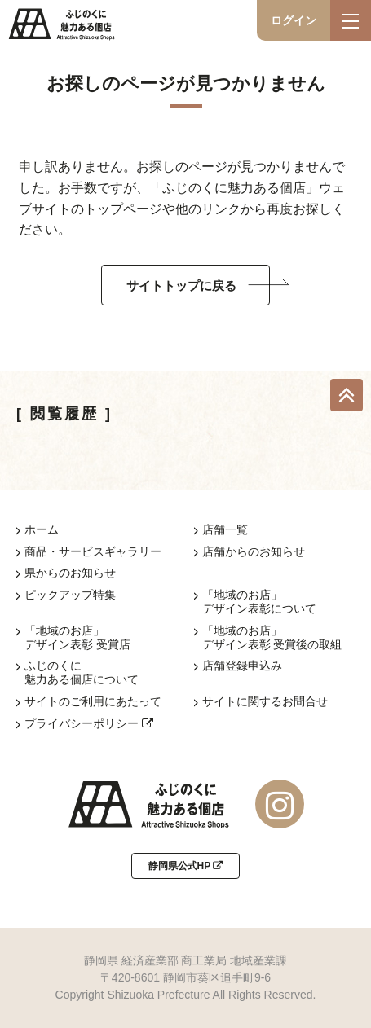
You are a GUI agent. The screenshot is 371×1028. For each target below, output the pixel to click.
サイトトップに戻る (181, 285)
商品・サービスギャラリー (92, 551)
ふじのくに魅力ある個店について (81, 672)
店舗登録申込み (242, 665)
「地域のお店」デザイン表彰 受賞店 (77, 637)
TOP (346, 395)
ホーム (41, 529)
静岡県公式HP (185, 866)
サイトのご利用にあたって (92, 701)
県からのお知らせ (70, 572)
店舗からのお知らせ (253, 551)
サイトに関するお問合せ (265, 701)
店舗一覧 (225, 529)
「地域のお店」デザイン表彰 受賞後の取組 (272, 637)
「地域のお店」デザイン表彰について (259, 601)
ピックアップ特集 (70, 594)
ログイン (293, 20)
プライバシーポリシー (88, 723)
